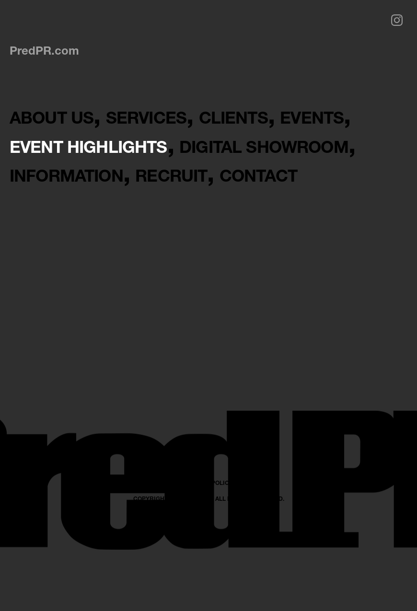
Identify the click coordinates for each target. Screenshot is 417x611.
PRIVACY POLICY (209, 569)
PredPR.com (44, 50)
